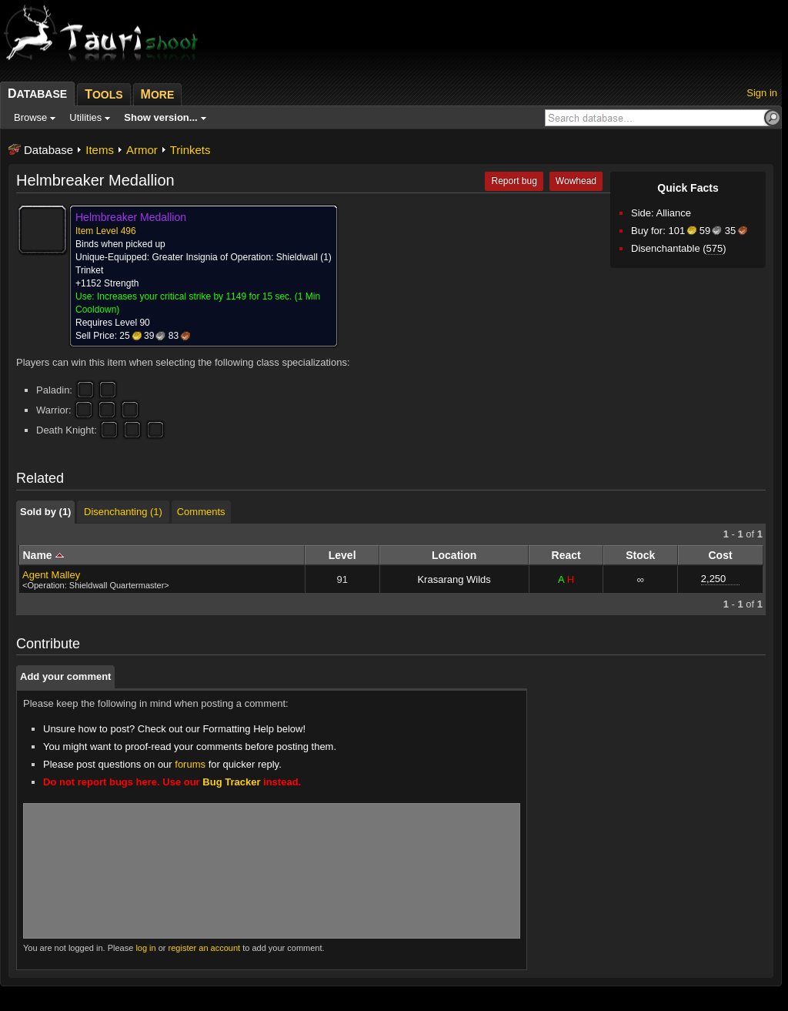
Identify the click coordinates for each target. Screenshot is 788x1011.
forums (190, 764)
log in (145, 947)
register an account (205, 947)
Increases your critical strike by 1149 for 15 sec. (194, 296)
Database (48, 149)
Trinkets (190, 149)
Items (99, 149)
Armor (142, 149)
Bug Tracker (231, 782)
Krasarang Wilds (453, 579)
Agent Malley (51, 575)
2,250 (713, 578)
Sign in (761, 93)
